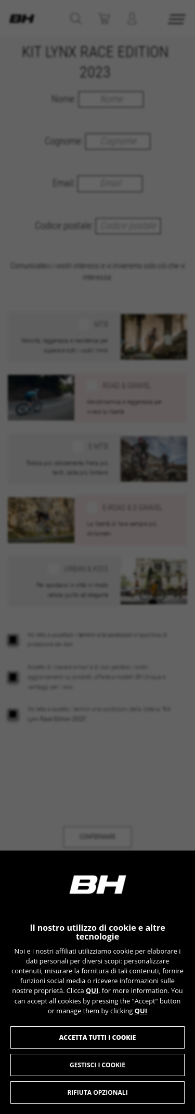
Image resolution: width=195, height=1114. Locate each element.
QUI (92, 990)
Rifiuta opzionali (97, 1092)
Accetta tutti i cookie (97, 1037)
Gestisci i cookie (97, 1065)
